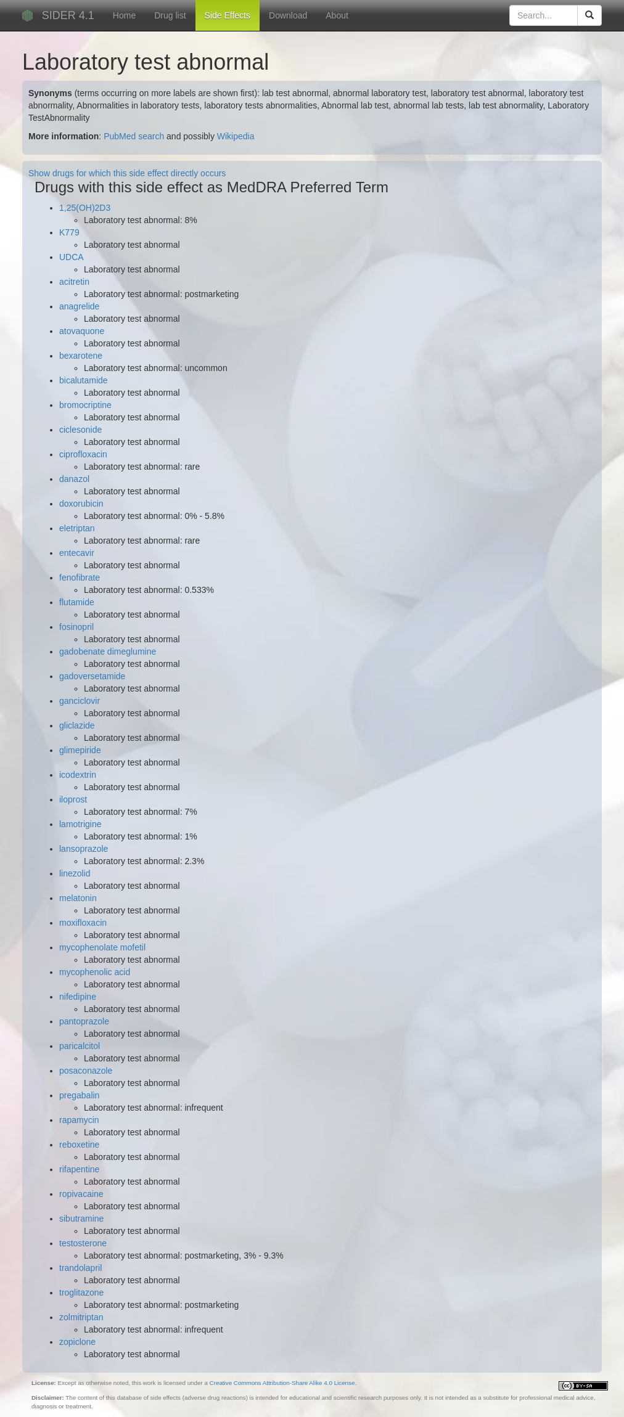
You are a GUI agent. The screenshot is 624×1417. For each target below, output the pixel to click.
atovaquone (81, 331)
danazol (74, 479)
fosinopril (76, 627)
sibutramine (81, 1218)
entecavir (76, 553)
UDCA (71, 257)
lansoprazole (83, 849)
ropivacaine (81, 1194)
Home (124, 15)
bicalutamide (83, 380)
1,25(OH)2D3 (84, 208)
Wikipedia (236, 136)
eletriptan (77, 528)
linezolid (75, 873)
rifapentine (79, 1169)
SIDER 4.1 (68, 15)
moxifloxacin (83, 923)
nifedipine (77, 997)
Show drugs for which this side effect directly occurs (127, 173)
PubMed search (134, 136)
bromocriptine (85, 405)
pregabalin (79, 1095)
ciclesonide (80, 430)
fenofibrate (79, 577)
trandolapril (80, 1268)
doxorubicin (81, 503)
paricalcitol (79, 1046)
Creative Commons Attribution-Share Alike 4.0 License (282, 1382)
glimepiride (80, 750)
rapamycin (79, 1120)
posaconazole (85, 1071)
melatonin (78, 898)
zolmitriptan (81, 1317)
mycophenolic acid (94, 972)
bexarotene (80, 356)
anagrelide (79, 306)
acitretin (74, 282)
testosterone (83, 1243)
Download (288, 15)
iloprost (73, 799)
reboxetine (79, 1145)
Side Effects (227, 15)
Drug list (170, 15)
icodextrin (77, 775)
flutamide (76, 602)
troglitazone (81, 1292)
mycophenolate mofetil (102, 947)
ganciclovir (79, 701)
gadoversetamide (92, 676)
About (337, 15)
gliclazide (77, 725)
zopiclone (77, 1342)
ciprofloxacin (83, 454)
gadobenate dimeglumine (107, 651)
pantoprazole (84, 1021)
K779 (69, 232)
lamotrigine (80, 824)
